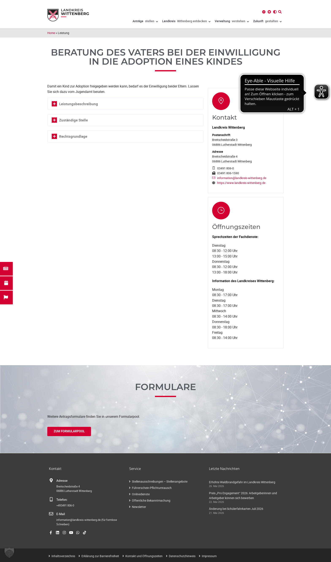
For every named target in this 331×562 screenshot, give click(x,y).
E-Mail (60, 514)
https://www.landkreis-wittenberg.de (241, 183)
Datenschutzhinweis (182, 556)
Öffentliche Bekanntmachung (151, 500)
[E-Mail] (51, 514)
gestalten (267, 21)
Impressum (209, 556)
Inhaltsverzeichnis (63, 556)
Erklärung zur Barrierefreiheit (100, 556)
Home (51, 33)
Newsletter (139, 507)
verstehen (232, 21)
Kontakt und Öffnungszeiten (144, 556)
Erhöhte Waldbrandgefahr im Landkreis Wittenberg (242, 482)
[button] (9, 552)
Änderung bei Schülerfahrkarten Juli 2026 (236, 509)
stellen (145, 21)
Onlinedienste (141, 494)
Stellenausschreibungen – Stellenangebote (159, 481)
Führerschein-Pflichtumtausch (152, 488)
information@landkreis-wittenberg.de (241, 178)
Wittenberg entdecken (186, 21)
